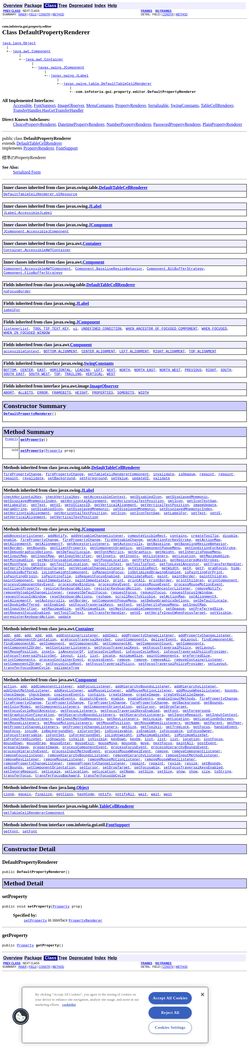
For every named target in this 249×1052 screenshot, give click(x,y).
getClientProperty (68, 581)
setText (198, 542)
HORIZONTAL (60, 389)
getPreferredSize (149, 596)
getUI (55, 533)
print (118, 620)
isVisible (97, 805)
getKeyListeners (122, 780)
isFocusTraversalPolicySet (30, 708)
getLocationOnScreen (213, 780)
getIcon (175, 528)
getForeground (196, 771)
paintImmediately (54, 620)
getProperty (31, 462)
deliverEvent (163, 688)
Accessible (22, 116)
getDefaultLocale (73, 586)
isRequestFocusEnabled (97, 615)
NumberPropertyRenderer (128, 135)
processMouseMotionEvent (198, 625)
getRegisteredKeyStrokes (194, 596)
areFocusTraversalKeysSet (85, 688)
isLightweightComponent (64, 610)
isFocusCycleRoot (105, 703)
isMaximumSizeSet (153, 800)
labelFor (12, 326)
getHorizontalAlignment (83, 528)
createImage (120, 751)
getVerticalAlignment (115, 533)
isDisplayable (118, 795)
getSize (38, 601)
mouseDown (13, 810)
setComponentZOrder (22, 717)
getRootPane (15, 601)
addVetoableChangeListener (97, 567)
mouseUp (129, 810)
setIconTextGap (144, 542)
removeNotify (208, 630)
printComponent (222, 620)
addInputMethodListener (27, 746)
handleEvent (225, 790)
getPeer (234, 785)
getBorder (13, 581)
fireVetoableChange (123, 571)
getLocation (183, 591)
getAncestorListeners (88, 576)
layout (66, 708)
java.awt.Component (32, 53)
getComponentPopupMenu (158, 581)
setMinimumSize (90, 654)
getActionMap (208, 571)
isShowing (55, 805)
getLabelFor (15, 533)
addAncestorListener (23, 567)
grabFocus (217, 605)
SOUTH (226, 389)
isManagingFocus (108, 610)
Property (11, 462)
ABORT (9, 414)
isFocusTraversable (22, 800)
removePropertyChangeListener (33, 834)
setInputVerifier (20, 654)
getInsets (105, 591)
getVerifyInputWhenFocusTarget (34, 605)
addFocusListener (94, 742)
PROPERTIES (102, 414)
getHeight (164, 586)
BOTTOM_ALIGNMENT (60, 370)
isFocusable (171, 795)
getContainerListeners (68, 698)
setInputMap (194, 649)
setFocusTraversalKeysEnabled (193, 839)
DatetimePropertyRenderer (81, 135)
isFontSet (55, 800)
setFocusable (147, 839)
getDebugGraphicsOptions (28, 586)
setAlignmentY (17, 644)
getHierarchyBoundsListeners (86, 776)
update (64, 664)
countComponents (131, 688)
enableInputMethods (176, 756)
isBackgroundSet (57, 795)
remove (123, 712)
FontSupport (44, 116)
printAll (136, 620)
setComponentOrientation (51, 839)
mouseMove (107, 810)
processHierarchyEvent (26, 819)
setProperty (31, 474)
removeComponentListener (196, 819)
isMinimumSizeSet (191, 800)
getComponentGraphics (111, 581)
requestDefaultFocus (87, 635)
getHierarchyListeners (141, 776)
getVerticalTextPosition (164, 533)
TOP (57, 394)
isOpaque (186, 499)
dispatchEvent (93, 756)
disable (230, 567)
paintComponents (163, 708)
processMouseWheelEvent (128, 819)
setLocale (50, 844)
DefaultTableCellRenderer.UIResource (40, 205)
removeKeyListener (21, 829)
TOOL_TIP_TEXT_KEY (51, 346)
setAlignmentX (202, 640)
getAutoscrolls (128, 576)
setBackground (61, 503)
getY (199, 605)
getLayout (204, 698)
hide (235, 605)
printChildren (190, 620)
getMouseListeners (21, 785)
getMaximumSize (214, 591)
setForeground (93, 503)
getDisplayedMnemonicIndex (30, 528)
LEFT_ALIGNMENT (134, 370)
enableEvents (140, 756)
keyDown (118, 805)
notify (104, 868)
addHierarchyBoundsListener (142, 742)
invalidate (163, 499)
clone (9, 868)
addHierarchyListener (195, 742)
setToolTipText (68, 659)
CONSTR (44, 14)
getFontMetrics (108, 586)
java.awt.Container (44, 63)
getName (192, 785)
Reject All (170, 1012)
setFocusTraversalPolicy (110, 717)
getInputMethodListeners (28, 780)
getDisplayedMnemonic (187, 523)
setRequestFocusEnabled (27, 659)
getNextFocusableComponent (63, 596)
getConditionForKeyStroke (210, 581)
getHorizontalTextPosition (137, 528)
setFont (124, 649)
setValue (119, 503)
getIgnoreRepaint (184, 776)
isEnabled (145, 795)
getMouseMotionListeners (67, 785)
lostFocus (213, 805)
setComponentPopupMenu (114, 644)
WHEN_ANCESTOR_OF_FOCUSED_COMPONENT (161, 346)
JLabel (95, 217)
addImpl (110, 683)
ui (75, 346)
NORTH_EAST (144, 389)
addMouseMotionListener (149, 746)
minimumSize (131, 708)
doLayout (188, 688)
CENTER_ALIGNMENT (98, 370)
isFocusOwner (199, 795)
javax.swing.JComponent (61, 72)
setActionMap (172, 640)
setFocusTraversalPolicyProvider (171, 717)
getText (38, 533)
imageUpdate (204, 533)
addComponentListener (52, 742)
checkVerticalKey (62, 523)
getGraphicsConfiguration (29, 776)
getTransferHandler (222, 601)
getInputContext (221, 776)
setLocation (76, 844)
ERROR (42, 414)
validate (161, 503)
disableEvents (61, 756)
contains (178, 567)
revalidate (32, 503)
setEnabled (54, 649)
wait (142, 868)
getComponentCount (154, 693)
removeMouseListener (63, 829)
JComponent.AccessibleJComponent (36, 244)
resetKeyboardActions (71, 640)
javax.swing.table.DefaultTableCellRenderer (107, 92)
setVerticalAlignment (25, 547)
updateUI (140, 503)
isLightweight (118, 800)
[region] (115, 1015)
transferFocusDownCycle (27, 722)
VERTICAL (94, 394)
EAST (41, 389)
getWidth (169, 605)
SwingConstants (185, 116)
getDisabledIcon (145, 523)
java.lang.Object (19, 43)
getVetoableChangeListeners (96, 605)
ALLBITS (25, 414)
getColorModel (17, 766)
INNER (22, 14)
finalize (43, 868)
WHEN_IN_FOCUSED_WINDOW (27, 351)
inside (31, 795)
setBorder (78, 644)
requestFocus (123, 635)
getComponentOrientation (107, 766)
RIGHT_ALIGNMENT (169, 370)
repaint (206, 499)
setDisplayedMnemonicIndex (185, 537)
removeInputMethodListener (192, 824)
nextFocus (162, 810)
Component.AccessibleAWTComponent (37, 283)
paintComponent (18, 620)
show (180, 844)
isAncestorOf (71, 703)
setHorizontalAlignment (27, 542)
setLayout (217, 717)
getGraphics (139, 586)
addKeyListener (68, 746)
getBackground (185, 761)
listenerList (16, 346)
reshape (103, 640)
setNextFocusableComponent (135, 654)
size (205, 844)
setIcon (118, 542)
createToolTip (204, 567)
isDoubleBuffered (20, 610)
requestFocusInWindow (191, 635)
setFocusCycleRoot (64, 717)
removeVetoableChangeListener (33, 635)
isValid (76, 805)
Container (92, 256)
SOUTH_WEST (39, 394)
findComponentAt (217, 688)
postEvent (206, 810)
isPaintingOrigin (20, 615)
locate (109, 708)
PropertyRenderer (130, 116)
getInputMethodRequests (79, 780)
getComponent (52, 693)
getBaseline (158, 576)
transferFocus (17, 849)
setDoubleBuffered (21, 649)
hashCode (85, 868)
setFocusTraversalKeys (91, 649)
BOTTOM (10, 389)
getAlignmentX (17, 576)
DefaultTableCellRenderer (39, 153)
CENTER (26, 389)
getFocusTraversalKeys (116, 698)
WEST (111, 394)
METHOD (58, 14)
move (144, 810)
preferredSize (196, 708)
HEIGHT (81, 414)
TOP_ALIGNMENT (202, 370)
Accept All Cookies (170, 998)
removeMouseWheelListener (170, 829)
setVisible (220, 659)
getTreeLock (177, 790)
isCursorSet (88, 795)
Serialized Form (27, 182)
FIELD (32, 14)
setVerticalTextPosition (74, 547)
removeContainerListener (198, 712)
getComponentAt (83, 693)
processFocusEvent (129, 814)
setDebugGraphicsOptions (164, 644)
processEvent (100, 712)
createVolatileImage (184, 751)
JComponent (100, 237)
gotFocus (201, 790)
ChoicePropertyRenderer (34, 135)
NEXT (111, 389)
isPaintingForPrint (204, 610)
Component (93, 276)
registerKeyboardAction (66, 630)
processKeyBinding (76, 625)
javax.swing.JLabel (69, 82)
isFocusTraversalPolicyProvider (195, 703)
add (7, 683)
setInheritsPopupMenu (157, 649)
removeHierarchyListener (137, 824)
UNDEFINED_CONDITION (102, 346)
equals (24, 868)
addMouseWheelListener (198, 746)
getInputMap (15, 591)
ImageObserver (71, 116)
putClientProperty (21, 630)
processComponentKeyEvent (29, 625)
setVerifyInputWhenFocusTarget (175, 659)
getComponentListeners (57, 766)
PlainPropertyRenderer (222, 135)
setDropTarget (116, 839)
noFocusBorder (17, 307)
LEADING (82, 389)
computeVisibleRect (147, 567)
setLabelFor (175, 542)
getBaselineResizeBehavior (200, 576)
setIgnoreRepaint (20, 844)
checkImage (14, 751)
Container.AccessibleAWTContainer (37, 263)
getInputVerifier (75, 591)
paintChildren (213, 615)
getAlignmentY (48, 576)
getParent (213, 785)
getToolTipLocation (69, 601)
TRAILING (73, 394)
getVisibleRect (142, 605)
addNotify (57, 567)
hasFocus (12, 795)
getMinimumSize (18, 596)
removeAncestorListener (168, 630)
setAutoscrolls (50, 644)
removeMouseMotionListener (114, 829)
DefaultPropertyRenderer (28, 436)
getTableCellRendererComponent (118, 499)
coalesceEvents (68, 751)
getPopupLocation (111, 596)
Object (82, 861)
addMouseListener (105, 746)
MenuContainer (99, 116)
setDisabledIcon (46, 537)
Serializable (158, 116)
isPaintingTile (56, 615)
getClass (64, 868)
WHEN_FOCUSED (214, 346)
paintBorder (183, 615)
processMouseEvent (152, 625)
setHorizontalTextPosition (80, 542)
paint (162, 615)
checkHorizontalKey (22, 523)
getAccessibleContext (104, 523)
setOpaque (175, 654)
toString (222, 844)
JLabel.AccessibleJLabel (28, 224)
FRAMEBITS (61, 414)
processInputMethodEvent (76, 819)
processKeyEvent (114, 625)
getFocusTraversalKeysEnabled (129, 771)
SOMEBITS (125, 414)
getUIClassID (77, 533)
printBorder (160, 620)
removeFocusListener (23, 824)
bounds (231, 746)
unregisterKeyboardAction (29, 664)
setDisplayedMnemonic (88, 537)
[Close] (202, 994)
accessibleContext (21, 370)
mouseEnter (60, 810)
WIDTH (143, 414)
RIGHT (211, 389)
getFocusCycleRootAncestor (30, 771)
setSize (145, 844)
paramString (15, 537)
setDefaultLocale (210, 644)
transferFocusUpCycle (104, 849)
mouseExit (84, 810)
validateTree (66, 722)
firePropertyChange (22, 499)
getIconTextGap (201, 528)
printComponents (19, 712)
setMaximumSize (56, 654)
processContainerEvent (61, 712)
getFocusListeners (78, 771)
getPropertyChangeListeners (31, 790)
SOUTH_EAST (14, 394)
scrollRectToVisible (135, 640)
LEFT (98, 389)
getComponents (190, 693)
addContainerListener (77, 683)
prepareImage (16, 814)
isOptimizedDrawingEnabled (154, 610)
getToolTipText (107, 601)
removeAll (160, 712)
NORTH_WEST (169, 389)
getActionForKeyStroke (169, 571)
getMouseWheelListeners (157, 785)
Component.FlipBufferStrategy (33, 287)
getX (187, 605)
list (81, 708)
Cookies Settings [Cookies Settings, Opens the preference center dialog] (170, 1027)
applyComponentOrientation (30, 688)
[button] (20, 1016)
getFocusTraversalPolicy (167, 698)
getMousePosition (20, 703)
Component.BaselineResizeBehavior (109, 283)
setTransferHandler (107, 659)
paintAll (184, 810)
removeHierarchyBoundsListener (78, 824)
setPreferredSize (206, 654)
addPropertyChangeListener (148, 683)
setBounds (210, 834)
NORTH (124, 389)
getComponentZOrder (22, 698)
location (191, 805)
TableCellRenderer (217, 116)
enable (10, 571)
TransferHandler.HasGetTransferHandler (48, 121)
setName (126, 844)
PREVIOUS (193, 389)
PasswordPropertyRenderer (176, 135)
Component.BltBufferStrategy (175, 283)
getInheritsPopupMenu (199, 586)
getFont (171, 771)
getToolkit (150, 790)
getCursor (145, 766)
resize (174, 834)
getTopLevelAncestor (179, 601)
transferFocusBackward (57, 849)
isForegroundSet (84, 800)
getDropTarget (173, 766)
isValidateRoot (138, 615)
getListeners (155, 591)
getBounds (36, 581)
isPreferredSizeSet (22, 805)
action (10, 742)
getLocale (152, 780)
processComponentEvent (84, 814)
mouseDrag (36, 810)
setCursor (88, 839)
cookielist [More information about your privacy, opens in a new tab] (69, 1005)
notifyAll (124, 868)
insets (47, 703)
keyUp (135, 805)
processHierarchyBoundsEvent (179, 814)
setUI (215, 542)
